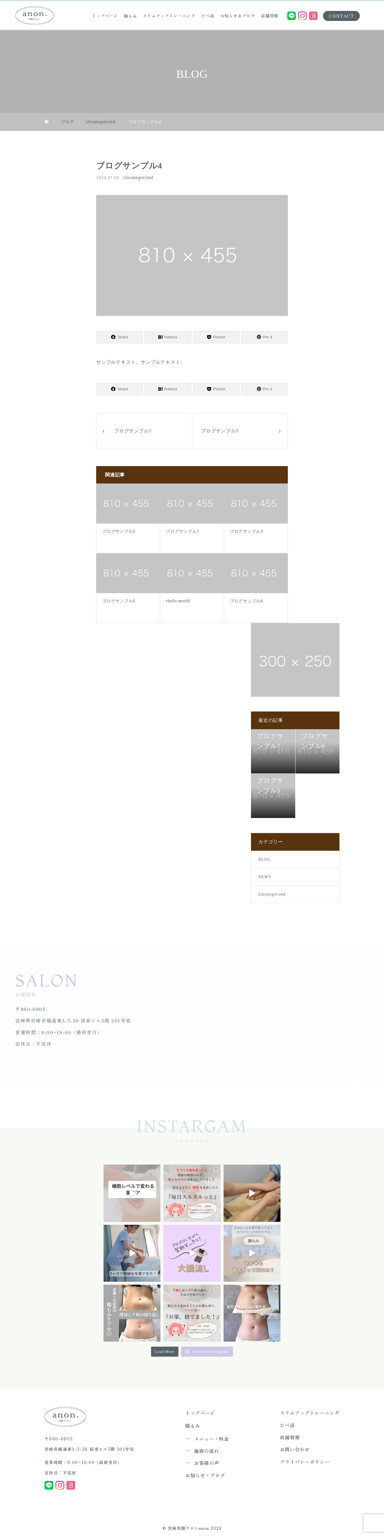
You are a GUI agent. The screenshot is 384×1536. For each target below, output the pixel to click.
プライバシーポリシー (304, 1454)
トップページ (105, 16)
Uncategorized (138, 177)
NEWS (264, 877)
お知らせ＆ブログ (237, 16)
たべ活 (207, 16)
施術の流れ (206, 1446)
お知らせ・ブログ (205, 1468)
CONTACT (341, 16)
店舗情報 (269, 16)
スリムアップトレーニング (169, 16)
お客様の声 (206, 1457)
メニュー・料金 (211, 1436)
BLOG (264, 859)
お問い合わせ (295, 1444)
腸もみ (130, 16)
